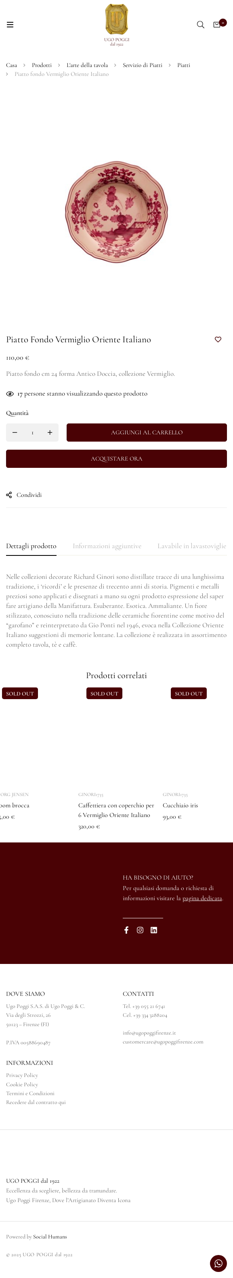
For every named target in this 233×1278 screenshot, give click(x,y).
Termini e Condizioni (30, 1093)
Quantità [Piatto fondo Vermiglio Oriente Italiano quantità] (17, 413)
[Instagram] (140, 930)
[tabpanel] (116, 610)
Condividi (29, 495)
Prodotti (42, 65)
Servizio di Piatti (142, 65)
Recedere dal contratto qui (36, 1102)
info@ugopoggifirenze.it (149, 1032)
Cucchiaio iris (180, 805)
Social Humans (50, 1236)
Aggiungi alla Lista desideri (218, 340)
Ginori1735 (90, 794)
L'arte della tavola (87, 65)
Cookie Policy (22, 1084)
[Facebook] (126, 930)
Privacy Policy (22, 1075)
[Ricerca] (201, 25)
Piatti (183, 65)
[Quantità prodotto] (32, 432)
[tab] (31, 546)
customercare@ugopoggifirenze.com (163, 1041)
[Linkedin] (153, 930)
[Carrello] (217, 25)
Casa (11, 65)
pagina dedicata (202, 898)
